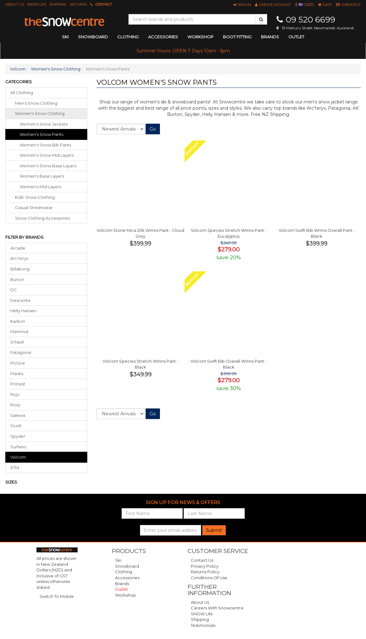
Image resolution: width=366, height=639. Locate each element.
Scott (16, 425)
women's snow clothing (40, 113)
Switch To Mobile (57, 596)
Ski (118, 560)
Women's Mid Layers (40, 186)
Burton (17, 279)
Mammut (19, 331)
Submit (214, 530)
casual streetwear (34, 207)
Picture (17, 362)
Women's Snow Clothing (55, 68)
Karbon (17, 321)
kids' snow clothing (35, 197)
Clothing (123, 571)
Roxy (15, 404)
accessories (163, 36)
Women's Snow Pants (41, 134)
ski (65, 36)
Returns (78, 4)
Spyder (17, 436)
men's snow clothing (36, 103)
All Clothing (21, 92)
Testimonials (203, 625)
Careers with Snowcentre (217, 607)
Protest (17, 383)
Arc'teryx (19, 258)
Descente (20, 300)
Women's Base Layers (42, 176)
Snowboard (127, 566)
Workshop (200, 36)
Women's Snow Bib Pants (45, 144)
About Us (14, 4)
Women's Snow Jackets (44, 124)
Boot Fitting (237, 36)
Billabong (20, 268)
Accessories (127, 577)
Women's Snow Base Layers (48, 165)
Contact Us (202, 560)
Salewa (17, 415)
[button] (242, 4)
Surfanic (18, 446)
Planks (16, 373)
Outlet (296, 36)
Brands (270, 36)
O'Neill (17, 342)
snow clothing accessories (42, 218)
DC (13, 289)
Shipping (58, 4)
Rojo (15, 394)
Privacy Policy (205, 566)
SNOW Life (36, 4)
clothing (128, 36)
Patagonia (20, 352)
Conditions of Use (209, 577)
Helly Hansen (23, 310)
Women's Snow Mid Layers (47, 155)
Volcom (18, 68)
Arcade (17, 248)
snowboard (93, 36)
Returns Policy (205, 571)
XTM (14, 467)
